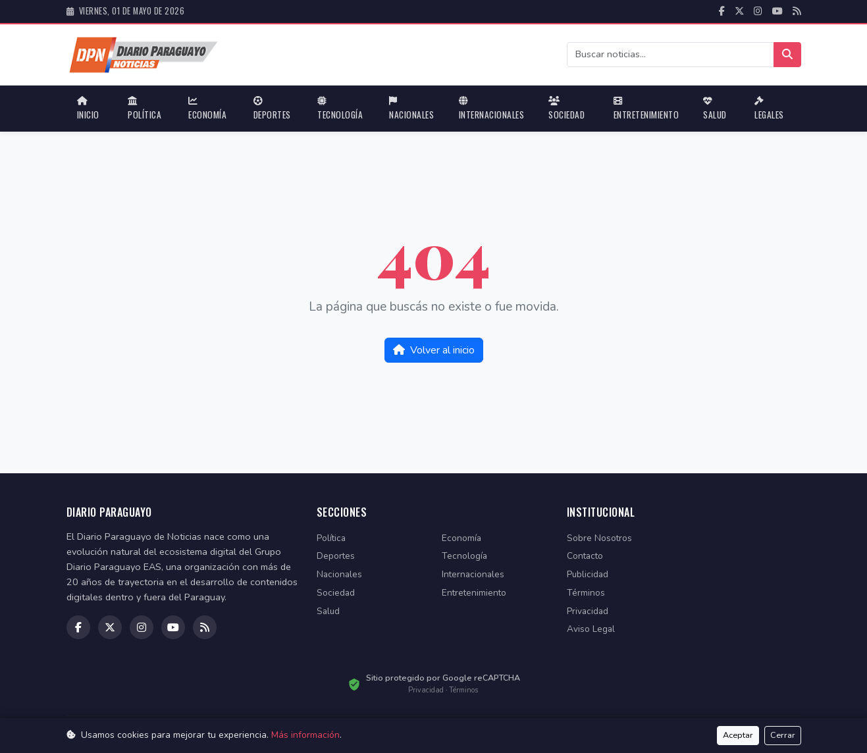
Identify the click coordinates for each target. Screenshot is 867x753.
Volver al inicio (434, 350)
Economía (207, 109)
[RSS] (797, 11)
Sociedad (566, 109)
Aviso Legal (591, 629)
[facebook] (722, 11)
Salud (715, 109)
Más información (305, 735)
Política (144, 109)
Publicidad (587, 574)
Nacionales (411, 109)
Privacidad (587, 611)
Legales (769, 109)
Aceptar (738, 735)
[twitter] (739, 11)
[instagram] (758, 11)
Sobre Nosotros (599, 538)
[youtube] (777, 11)
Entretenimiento (646, 109)
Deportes (272, 109)
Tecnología (340, 109)
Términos (586, 592)
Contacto (585, 556)
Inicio (88, 109)
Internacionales (492, 109)
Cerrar (782, 735)
